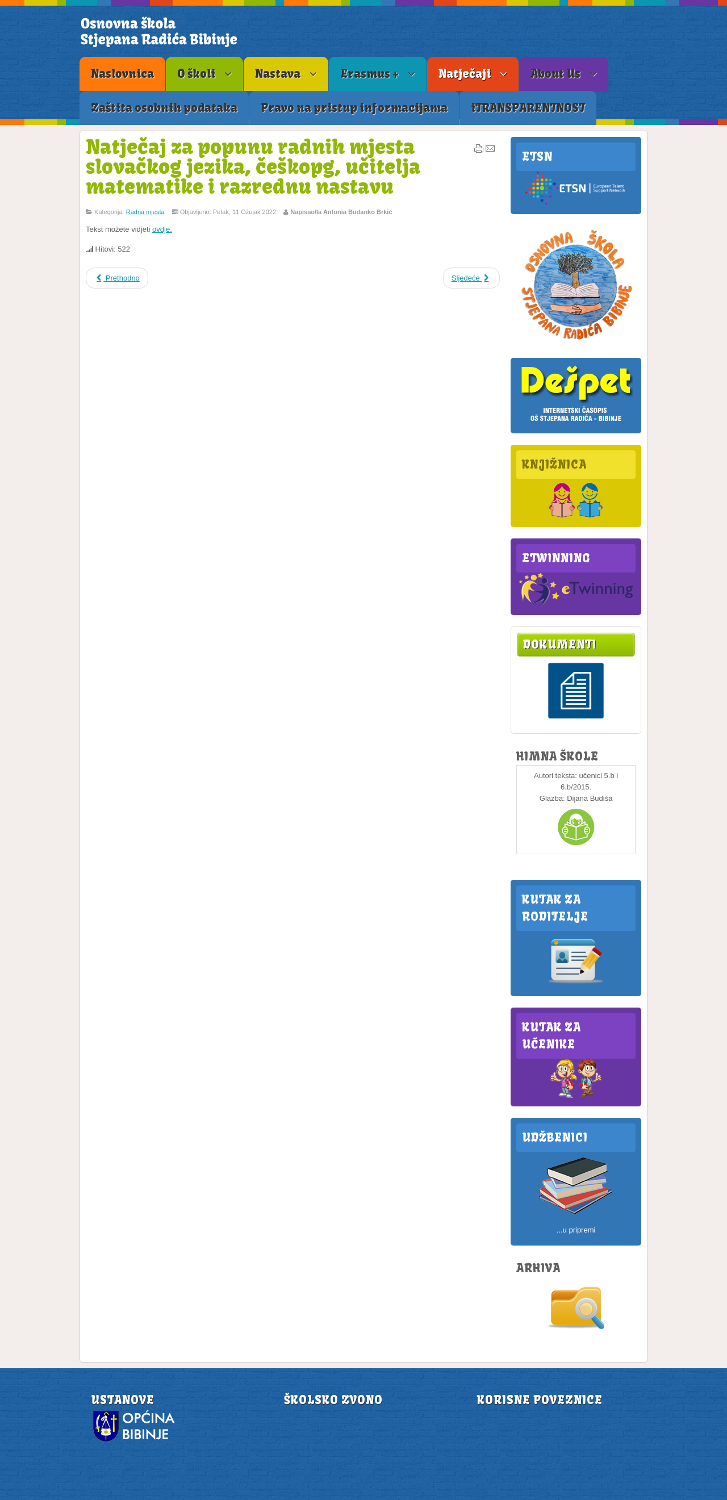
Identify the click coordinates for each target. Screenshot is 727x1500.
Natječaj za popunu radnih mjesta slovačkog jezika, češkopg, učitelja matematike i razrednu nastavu (253, 166)
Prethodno (117, 278)
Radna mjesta (145, 211)
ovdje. (162, 229)
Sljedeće (471, 278)
